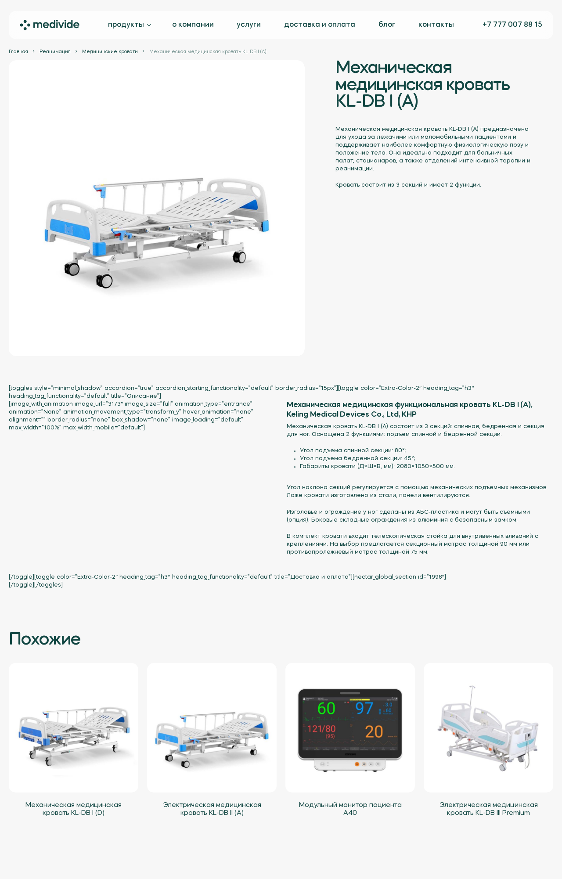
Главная (18, 52)
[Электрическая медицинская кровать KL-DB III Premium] (488, 728)
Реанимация (55, 52)
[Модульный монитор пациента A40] (350, 728)
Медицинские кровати (110, 52)
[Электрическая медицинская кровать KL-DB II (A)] (212, 728)
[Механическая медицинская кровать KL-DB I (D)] (73, 728)
